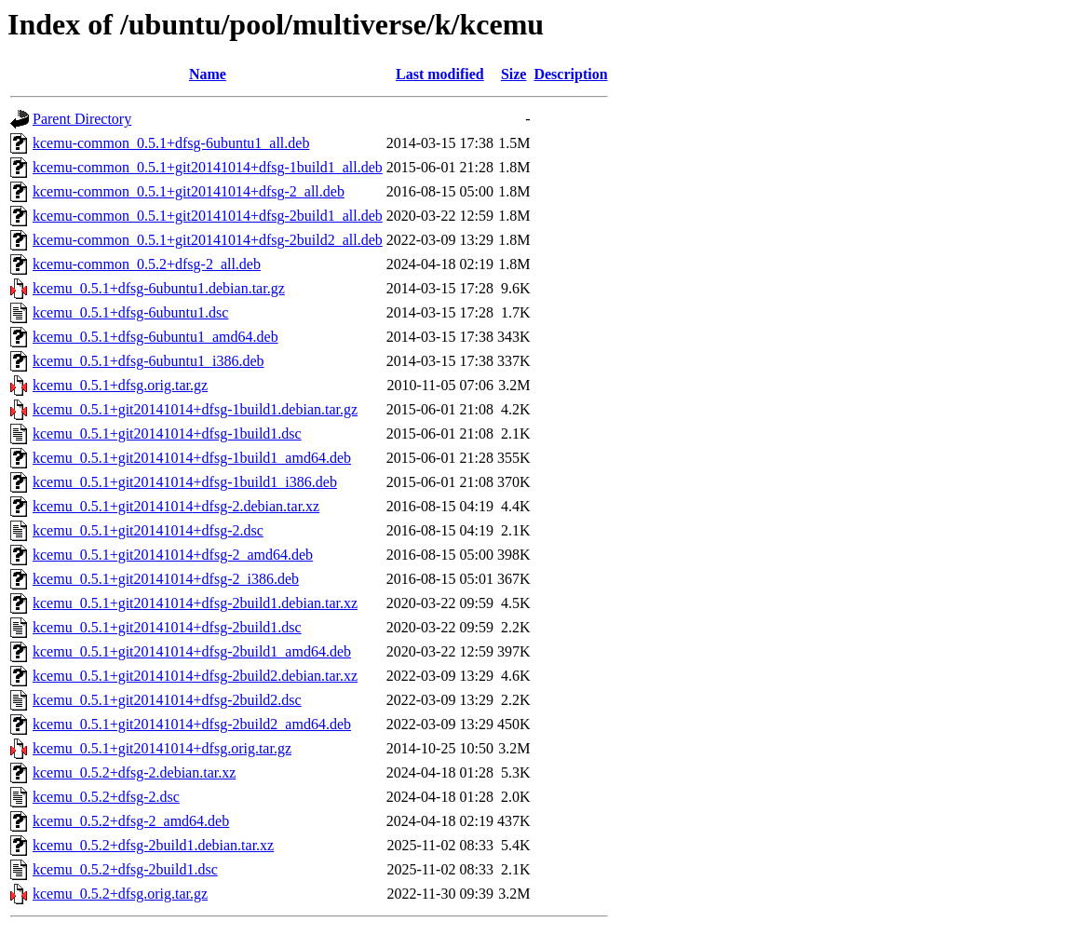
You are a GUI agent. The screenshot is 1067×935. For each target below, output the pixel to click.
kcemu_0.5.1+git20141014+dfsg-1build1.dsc (167, 433)
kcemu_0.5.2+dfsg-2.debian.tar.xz (134, 772)
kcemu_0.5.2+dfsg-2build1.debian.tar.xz (153, 845)
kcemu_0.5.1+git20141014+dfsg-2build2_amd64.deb (192, 724)
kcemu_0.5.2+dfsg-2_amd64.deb (131, 821)
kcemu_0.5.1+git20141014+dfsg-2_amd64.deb (173, 554)
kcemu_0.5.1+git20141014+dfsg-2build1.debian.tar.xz (195, 603)
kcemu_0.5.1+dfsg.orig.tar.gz (120, 385)
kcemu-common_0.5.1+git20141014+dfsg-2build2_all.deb (208, 240)
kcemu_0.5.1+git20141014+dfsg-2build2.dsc (167, 700)
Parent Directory (82, 119)
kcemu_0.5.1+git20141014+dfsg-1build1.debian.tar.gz (195, 409)
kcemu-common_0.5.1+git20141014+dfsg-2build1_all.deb (208, 216)
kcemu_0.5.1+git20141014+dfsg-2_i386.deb (166, 579)
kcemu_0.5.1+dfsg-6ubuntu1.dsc (130, 312)
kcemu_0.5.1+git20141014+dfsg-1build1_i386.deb (185, 482)
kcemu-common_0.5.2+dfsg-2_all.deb (147, 264)
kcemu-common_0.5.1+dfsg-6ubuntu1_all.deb (171, 143)
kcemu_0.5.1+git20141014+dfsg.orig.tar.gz (162, 748)
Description (570, 74)
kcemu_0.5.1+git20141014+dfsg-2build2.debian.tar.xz (195, 676)
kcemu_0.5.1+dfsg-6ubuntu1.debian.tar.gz (159, 288)
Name (207, 74)
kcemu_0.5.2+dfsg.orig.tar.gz (120, 893)
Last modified (440, 74)
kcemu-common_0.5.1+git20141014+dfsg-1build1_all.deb (208, 167)
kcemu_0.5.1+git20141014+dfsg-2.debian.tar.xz (176, 506)
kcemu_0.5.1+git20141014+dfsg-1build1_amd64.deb (192, 458)
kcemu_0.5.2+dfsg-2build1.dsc (125, 869)
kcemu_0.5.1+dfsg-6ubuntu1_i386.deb (148, 361)
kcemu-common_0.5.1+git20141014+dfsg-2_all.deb (188, 191)
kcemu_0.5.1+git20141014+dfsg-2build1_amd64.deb (192, 651)
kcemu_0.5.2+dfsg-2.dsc (106, 797)
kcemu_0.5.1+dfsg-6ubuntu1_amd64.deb (155, 337)
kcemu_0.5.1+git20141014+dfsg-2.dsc (148, 530)
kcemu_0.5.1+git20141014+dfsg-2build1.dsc (167, 627)
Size (514, 74)
